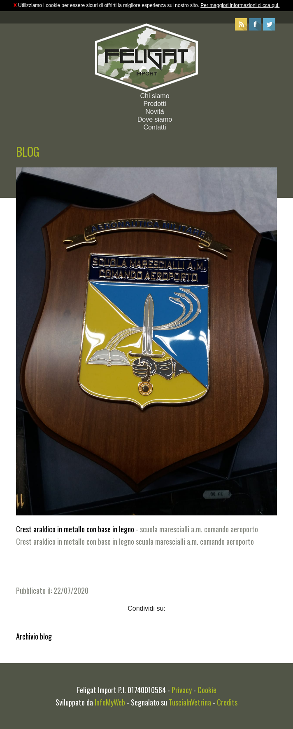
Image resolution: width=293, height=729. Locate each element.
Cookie (207, 689)
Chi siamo (154, 95)
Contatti (154, 127)
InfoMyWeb (110, 702)
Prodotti (154, 103)
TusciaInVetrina (190, 702)
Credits (227, 702)
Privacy (182, 689)
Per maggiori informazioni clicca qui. (239, 5)
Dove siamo (154, 119)
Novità (154, 111)
